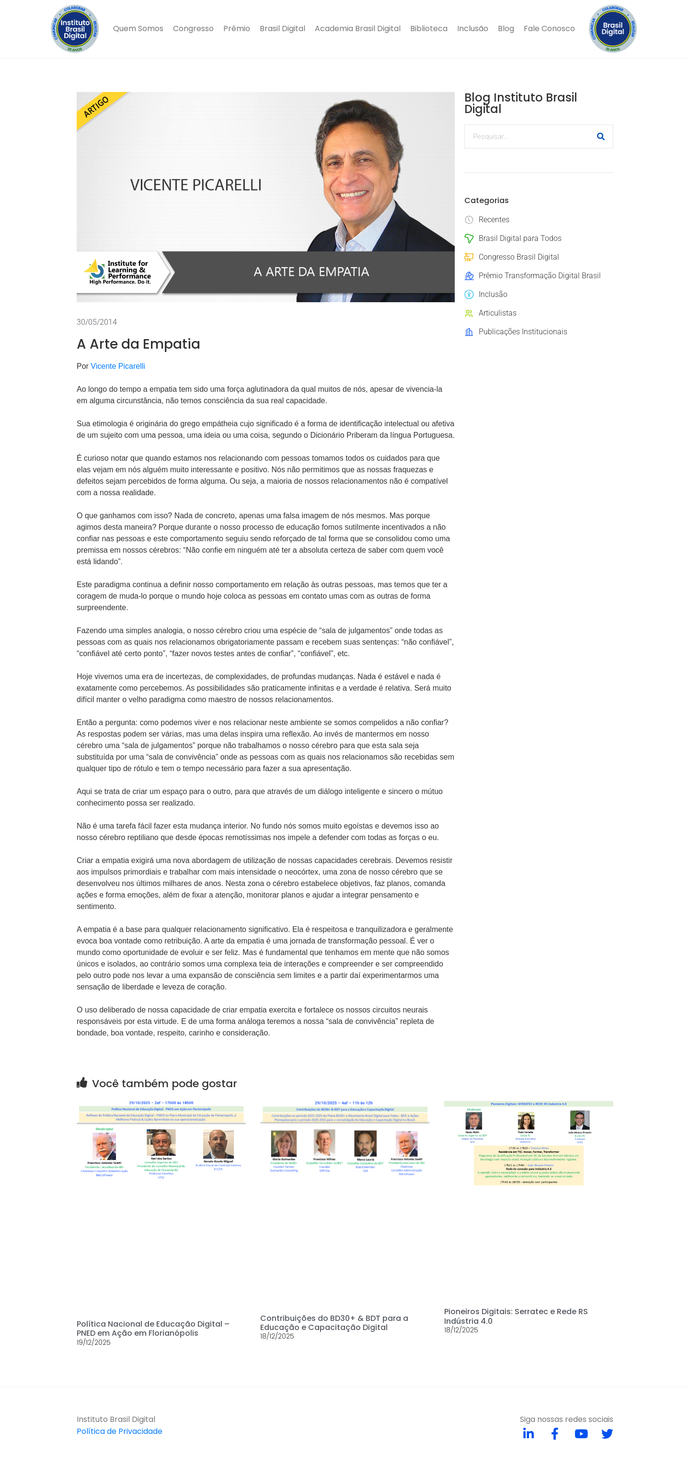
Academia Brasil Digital (358, 28)
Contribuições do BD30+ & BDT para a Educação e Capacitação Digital (334, 1323)
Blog (506, 28)
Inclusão (472, 28)
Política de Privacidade (119, 1431)
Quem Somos (138, 28)
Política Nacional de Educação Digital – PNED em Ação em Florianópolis (153, 1328)
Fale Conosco (549, 28)
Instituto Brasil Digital (116, 1419)
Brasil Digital (282, 28)
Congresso (193, 28)
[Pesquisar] (601, 136)
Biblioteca (429, 28)
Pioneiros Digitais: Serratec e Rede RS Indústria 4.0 (516, 1316)
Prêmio (236, 28)
